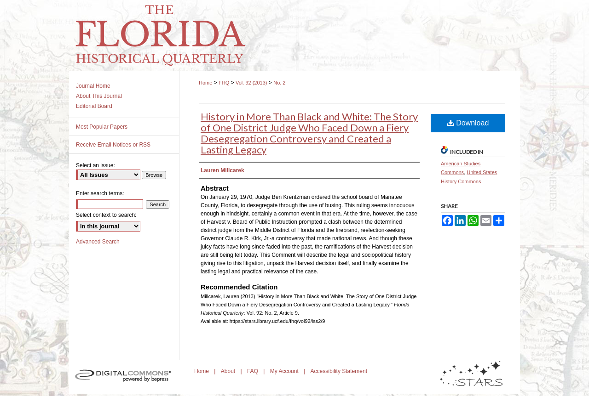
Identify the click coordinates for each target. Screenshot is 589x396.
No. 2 (279, 82)
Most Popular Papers (101, 127)
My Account (285, 371)
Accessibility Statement (339, 371)
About (229, 371)
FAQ (253, 371)
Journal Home (93, 86)
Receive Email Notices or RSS (113, 144)
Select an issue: (95, 165)
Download (468, 123)
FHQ (224, 82)
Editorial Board (94, 106)
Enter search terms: (100, 193)
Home (205, 82)
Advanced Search (98, 241)
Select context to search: (106, 215)
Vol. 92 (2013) (251, 82)
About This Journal (99, 96)
